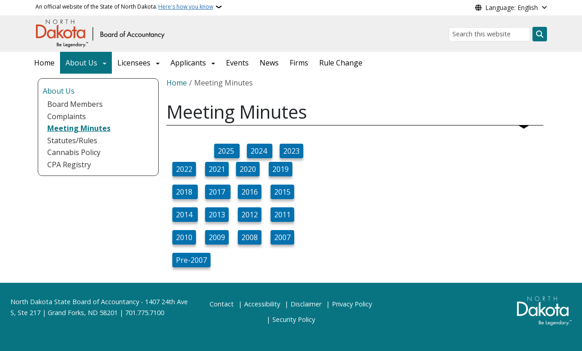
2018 (185, 192)
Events (237, 63)
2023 (291, 151)
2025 (227, 151)
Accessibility (262, 304)
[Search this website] (489, 34)
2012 (249, 215)
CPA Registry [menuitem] (69, 165)
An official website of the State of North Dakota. (124, 7)
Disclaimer (306, 304)
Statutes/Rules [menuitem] (72, 140)
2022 (184, 169)
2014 (185, 215)
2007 (282, 237)
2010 (184, 237)
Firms (299, 63)
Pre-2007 (191, 260)
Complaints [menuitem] (66, 116)
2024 (260, 151)
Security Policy (293, 319)
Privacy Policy (352, 304)
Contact (222, 304)
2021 (217, 169)
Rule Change (340, 63)
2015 (282, 192)
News (269, 63)
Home (44, 63)
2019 (280, 169)
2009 (217, 237)
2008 (249, 237)
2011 (282, 215)
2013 (217, 215)
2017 (218, 192)
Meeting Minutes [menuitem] (78, 128)
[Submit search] (539, 34)
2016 (249, 192)
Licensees (134, 63)
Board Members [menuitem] (75, 104)
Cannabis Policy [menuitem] (73, 152)
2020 (248, 169)
